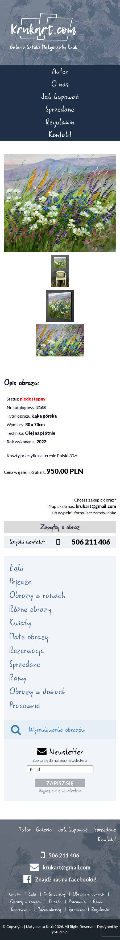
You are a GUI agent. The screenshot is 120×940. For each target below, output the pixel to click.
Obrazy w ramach (37, 595)
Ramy (17, 678)
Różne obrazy (30, 609)
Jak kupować (60, 96)
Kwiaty (20, 623)
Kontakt (60, 134)
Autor (60, 71)
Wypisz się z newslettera (60, 790)
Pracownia (24, 705)
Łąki (16, 568)
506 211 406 (63, 855)
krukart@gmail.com (96, 506)
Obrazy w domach (37, 691)
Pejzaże (20, 582)
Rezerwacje (26, 650)
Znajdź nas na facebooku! (66, 879)
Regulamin (60, 122)
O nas (60, 84)
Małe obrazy (28, 637)
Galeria (44, 829)
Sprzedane (60, 109)
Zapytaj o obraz (60, 527)
